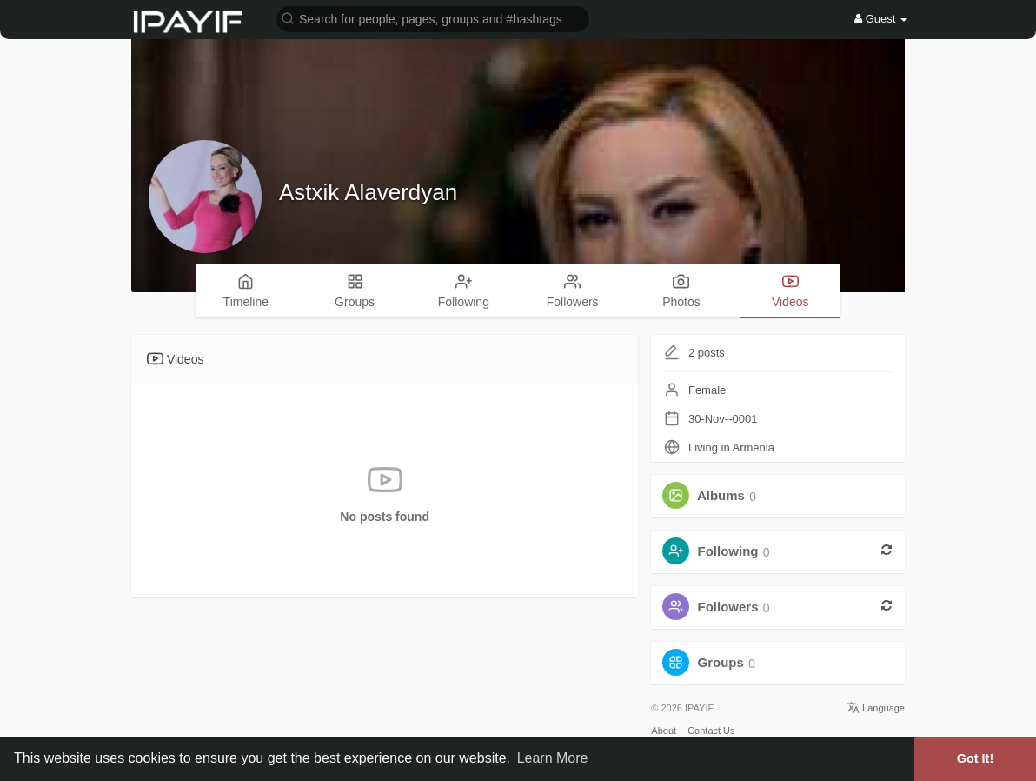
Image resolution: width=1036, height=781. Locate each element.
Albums (721, 496)
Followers (728, 607)
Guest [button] (880, 18)
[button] (432, 17)
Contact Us (710, 730)
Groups (721, 663)
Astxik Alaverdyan (368, 192)
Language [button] (876, 708)
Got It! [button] (975, 758)
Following (728, 551)
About (663, 730)
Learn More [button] (552, 758)
